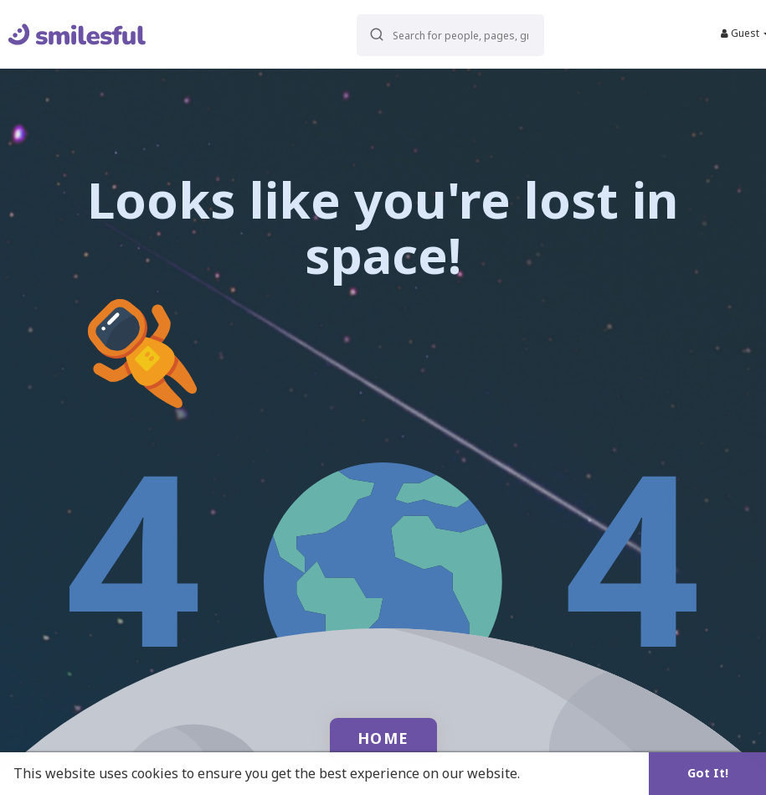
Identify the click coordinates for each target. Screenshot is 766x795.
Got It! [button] (707, 773)
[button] (440, 34)
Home (383, 738)
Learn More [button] (562, 773)
